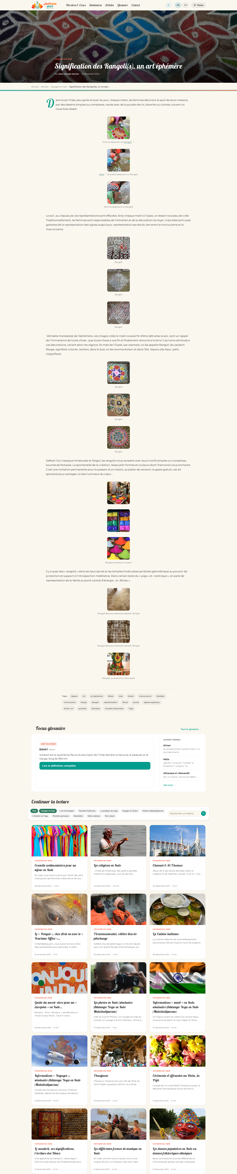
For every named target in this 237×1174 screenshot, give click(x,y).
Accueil (35, 86)
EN (185, 5)
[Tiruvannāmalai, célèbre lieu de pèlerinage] (118, 926)
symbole (82, 708)
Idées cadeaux (94, 816)
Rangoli (128, 142)
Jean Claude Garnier (68, 74)
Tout (34, 811)
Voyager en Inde (63, 59)
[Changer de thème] (198, 5)
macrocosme (145, 696)
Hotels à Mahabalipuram (153, 811)
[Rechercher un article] (185, 813)
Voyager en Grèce (130, 811)
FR (178, 5)
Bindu (111, 696)
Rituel (125, 702)
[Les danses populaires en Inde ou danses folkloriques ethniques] (177, 1141)
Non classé (110, 816)
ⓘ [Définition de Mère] (105, 174)
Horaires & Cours (76, 5)
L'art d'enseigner (67, 811)
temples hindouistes (114, 708)
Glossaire (122, 5)
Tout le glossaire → (191, 729)
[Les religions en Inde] (118, 857)
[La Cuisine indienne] (177, 926)
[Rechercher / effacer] (203, 813)
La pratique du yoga (109, 811)
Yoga (131, 708)
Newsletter (78, 816)
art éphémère (97, 696)
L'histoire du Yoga (40, 816)
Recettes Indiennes (87, 811)
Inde (121, 696)
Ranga (84, 702)
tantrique (95, 708)
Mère (101, 174)
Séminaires (95, 5)
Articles (109, 5)
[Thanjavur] (118, 1070)
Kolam (131, 696)
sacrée (136, 702)
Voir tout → (169, 785)
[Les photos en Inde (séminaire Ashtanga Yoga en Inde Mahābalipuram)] (118, 997)
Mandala (160, 696)
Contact (135, 5)
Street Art (68, 708)
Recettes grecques (61, 816)
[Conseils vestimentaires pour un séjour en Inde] (59, 857)
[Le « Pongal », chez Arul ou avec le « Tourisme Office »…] (59, 926)
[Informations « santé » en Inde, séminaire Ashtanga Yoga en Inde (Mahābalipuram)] (177, 997)
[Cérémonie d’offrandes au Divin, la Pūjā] (177, 1070)
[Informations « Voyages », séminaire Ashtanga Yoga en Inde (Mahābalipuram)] (59, 1070)
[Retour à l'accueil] (44, 5)
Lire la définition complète (59, 765)
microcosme (70, 702)
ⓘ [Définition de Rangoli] (133, 141)
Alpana (74, 696)
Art (84, 696)
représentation (110, 702)
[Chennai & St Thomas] (177, 857)
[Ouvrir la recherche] (168, 5)
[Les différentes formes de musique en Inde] (118, 1141)
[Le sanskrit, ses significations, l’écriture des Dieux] (59, 1141)
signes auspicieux (152, 702)
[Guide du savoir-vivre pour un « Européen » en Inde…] (59, 997)
